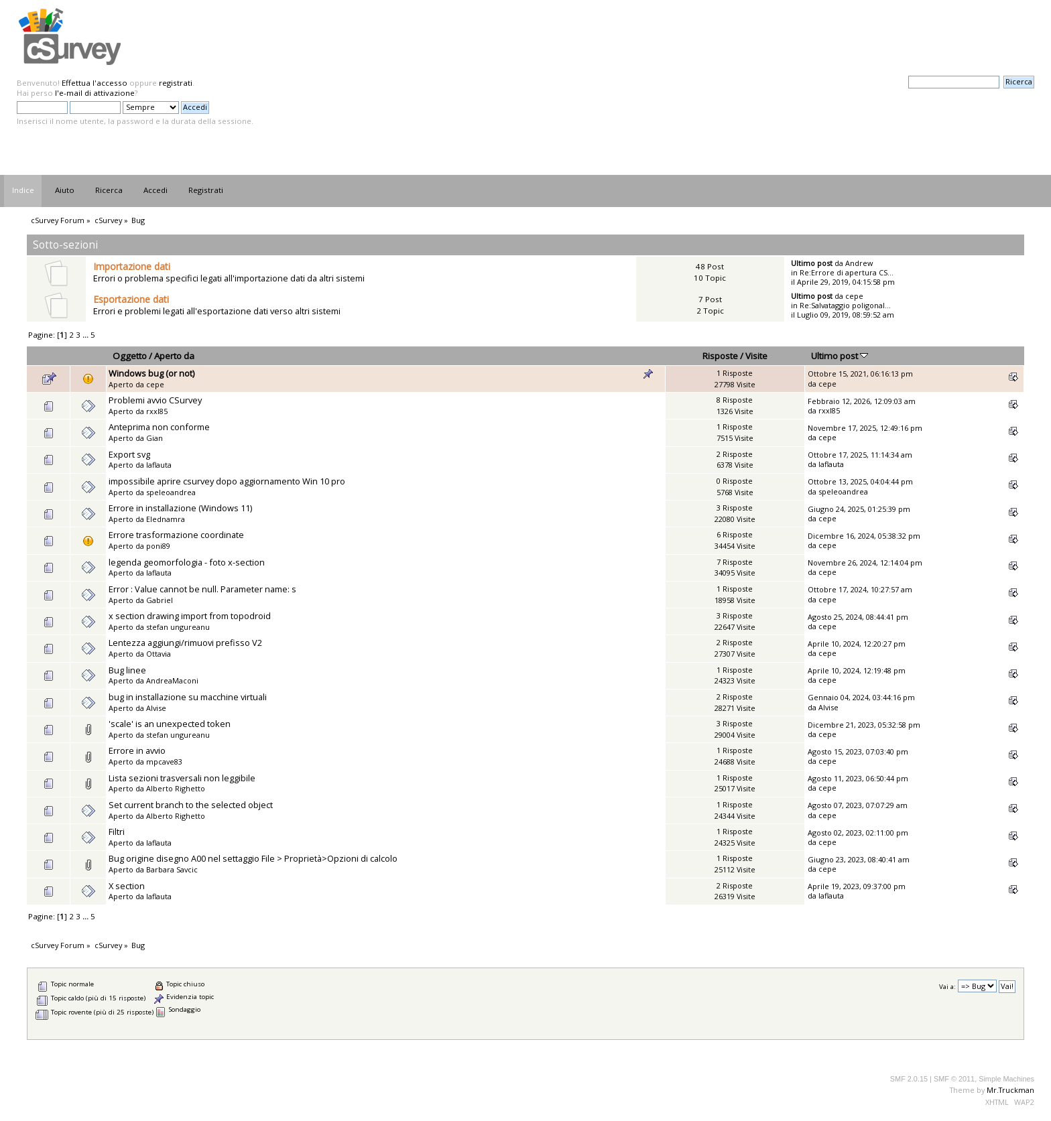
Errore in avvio (137, 750)
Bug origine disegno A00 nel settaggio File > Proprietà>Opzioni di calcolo (253, 858)
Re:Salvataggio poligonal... (845, 305)
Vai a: (947, 986)
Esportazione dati (131, 299)
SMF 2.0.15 (909, 1079)
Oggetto (130, 356)
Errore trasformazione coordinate (176, 535)
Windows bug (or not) (151, 373)
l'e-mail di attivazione (95, 93)
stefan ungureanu (178, 627)
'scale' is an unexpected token (170, 724)
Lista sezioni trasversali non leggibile (182, 778)
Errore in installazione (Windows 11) (180, 508)
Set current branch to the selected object (191, 805)
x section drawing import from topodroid (190, 616)
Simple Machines (1006, 1079)
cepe (854, 296)
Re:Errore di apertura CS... (846, 272)
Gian (154, 438)
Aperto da (174, 356)
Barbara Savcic (172, 869)
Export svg (129, 454)
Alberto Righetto (175, 788)
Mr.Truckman (1010, 1090)
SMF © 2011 (954, 1079)
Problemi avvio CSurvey (155, 400)
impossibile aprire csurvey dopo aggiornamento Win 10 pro (227, 481)
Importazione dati (131, 266)
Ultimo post (839, 356)
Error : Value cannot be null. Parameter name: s (202, 589)
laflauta (159, 465)
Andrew (859, 263)
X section (127, 886)
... (86, 335)
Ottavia (158, 654)
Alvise (156, 708)
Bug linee (127, 670)
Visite (756, 356)
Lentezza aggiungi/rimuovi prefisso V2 (185, 643)
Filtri (117, 832)
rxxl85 (157, 411)
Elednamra (165, 519)
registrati (175, 83)
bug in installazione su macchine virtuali (188, 697)
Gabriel (159, 600)
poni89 (158, 546)
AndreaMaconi (172, 680)
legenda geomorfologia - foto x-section (187, 562)
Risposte (720, 356)
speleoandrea (171, 492)
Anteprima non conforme (159, 427)
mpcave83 (164, 761)
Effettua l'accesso (94, 83)
